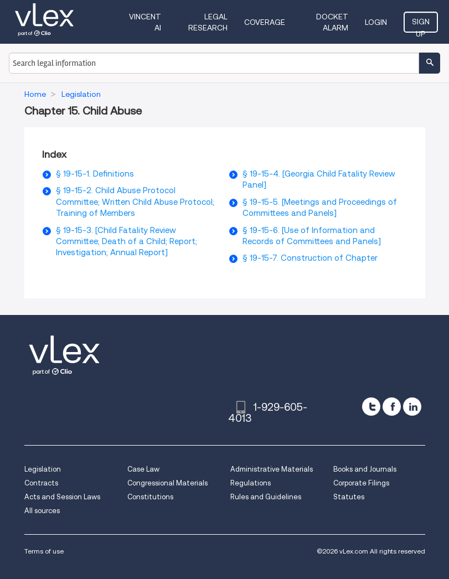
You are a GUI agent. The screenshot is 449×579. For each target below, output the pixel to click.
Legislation (42, 469)
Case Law (143, 469)
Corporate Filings (361, 483)
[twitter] (371, 406)
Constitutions (150, 497)
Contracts (41, 483)
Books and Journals (364, 469)
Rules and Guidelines (265, 497)
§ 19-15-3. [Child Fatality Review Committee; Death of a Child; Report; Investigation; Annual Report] (126, 241)
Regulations (250, 483)
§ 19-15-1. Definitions (95, 173)
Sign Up (421, 25)
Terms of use (44, 551)
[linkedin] (412, 406)
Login (376, 22)
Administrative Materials (271, 469)
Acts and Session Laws (62, 497)
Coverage (264, 22)
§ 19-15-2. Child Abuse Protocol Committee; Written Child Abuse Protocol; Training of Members (135, 202)
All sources (42, 510)
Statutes (348, 497)
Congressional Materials (167, 483)
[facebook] (392, 406)
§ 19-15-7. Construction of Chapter (310, 258)
